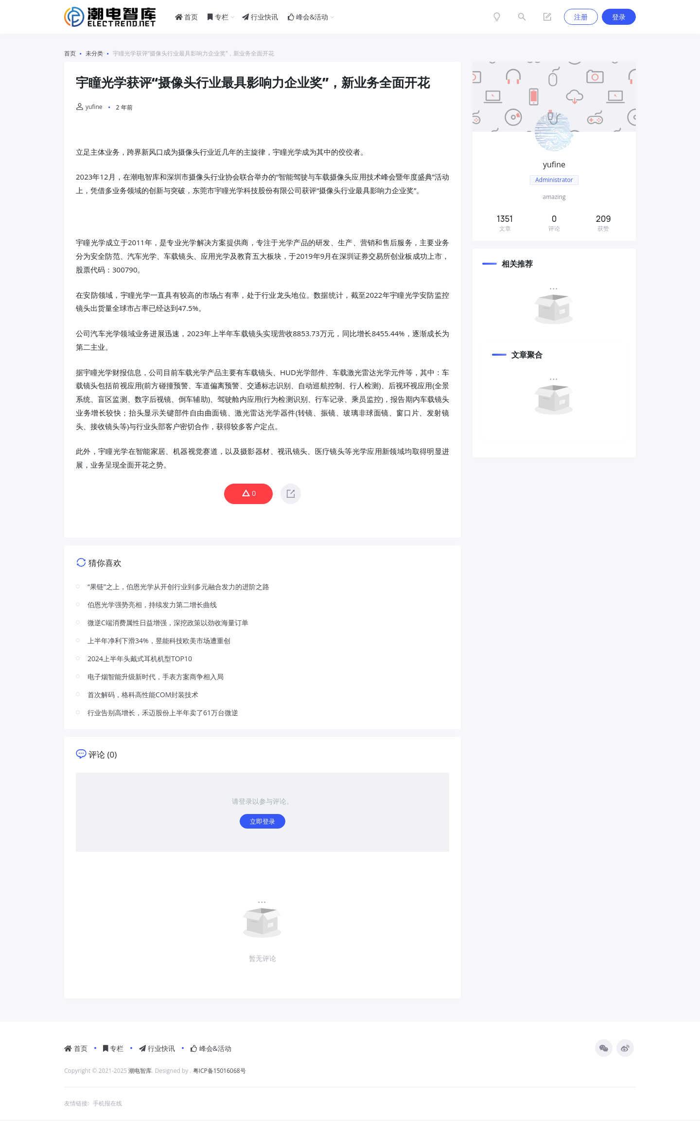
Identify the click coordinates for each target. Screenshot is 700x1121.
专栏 (218, 16)
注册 (581, 16)
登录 (619, 16)
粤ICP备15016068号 (219, 1072)
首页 (186, 16)
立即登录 (262, 822)
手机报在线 (107, 1105)
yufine (89, 107)
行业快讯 (260, 16)
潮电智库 (140, 1072)
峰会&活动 (308, 16)
